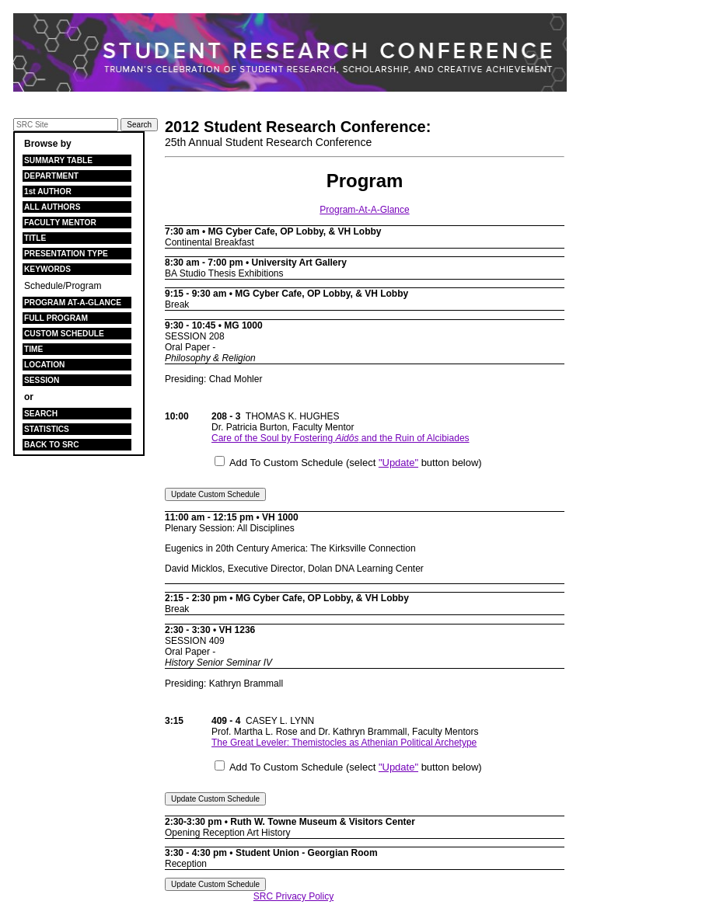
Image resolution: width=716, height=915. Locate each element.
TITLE (35, 238)
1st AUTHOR (48, 191)
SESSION (41, 380)
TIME (33, 349)
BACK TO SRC (51, 444)
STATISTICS (46, 429)
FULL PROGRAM (56, 318)
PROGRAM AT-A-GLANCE (72, 302)
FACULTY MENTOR (60, 222)
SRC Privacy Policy (293, 896)
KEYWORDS (47, 269)
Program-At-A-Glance (364, 209)
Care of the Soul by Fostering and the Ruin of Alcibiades (340, 438)
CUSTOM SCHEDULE (64, 333)
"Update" (398, 462)
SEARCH (41, 413)
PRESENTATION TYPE (66, 253)
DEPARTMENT (51, 176)
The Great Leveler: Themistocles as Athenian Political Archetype (344, 742)
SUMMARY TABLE (58, 160)
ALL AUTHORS (52, 207)
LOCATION (44, 364)
